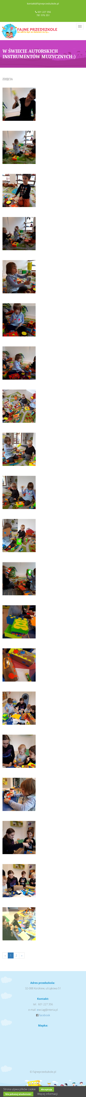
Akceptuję (46, 1089)
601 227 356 (44, 11)
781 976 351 (43, 15)
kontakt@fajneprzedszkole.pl (43, 3)
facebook (44, 1015)
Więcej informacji (47, 1094)
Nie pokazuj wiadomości (18, 1094)
